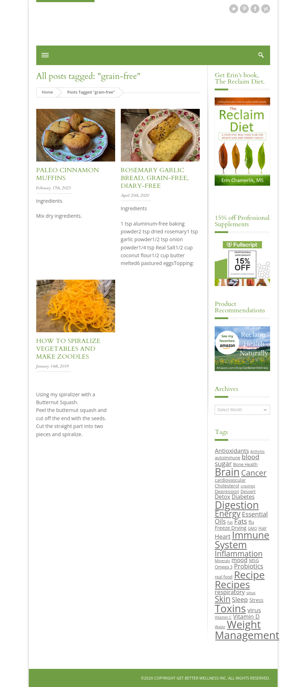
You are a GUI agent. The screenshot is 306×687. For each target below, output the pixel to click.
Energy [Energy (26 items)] (227, 513)
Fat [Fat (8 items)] (230, 522)
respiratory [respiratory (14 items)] (230, 592)
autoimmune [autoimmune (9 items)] (227, 457)
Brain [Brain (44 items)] (227, 472)
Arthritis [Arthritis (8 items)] (258, 451)
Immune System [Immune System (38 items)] (242, 539)
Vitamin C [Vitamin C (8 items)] (223, 617)
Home (47, 92)
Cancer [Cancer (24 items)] (253, 472)
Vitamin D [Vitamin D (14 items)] (246, 616)
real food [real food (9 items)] (223, 577)
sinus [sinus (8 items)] (251, 592)
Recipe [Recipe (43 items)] (249, 574)
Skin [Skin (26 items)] (222, 598)
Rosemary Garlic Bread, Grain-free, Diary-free (155, 178)
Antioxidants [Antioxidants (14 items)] (232, 450)
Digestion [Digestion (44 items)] (237, 505)
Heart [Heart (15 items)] (222, 536)
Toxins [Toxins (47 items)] (230, 608)
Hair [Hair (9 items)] (262, 528)
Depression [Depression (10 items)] (227, 491)
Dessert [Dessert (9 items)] (248, 491)
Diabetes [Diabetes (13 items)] (243, 497)
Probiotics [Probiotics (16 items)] (248, 566)
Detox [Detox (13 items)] (222, 497)
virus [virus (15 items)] (254, 610)
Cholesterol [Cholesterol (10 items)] (227, 485)
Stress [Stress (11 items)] (256, 600)
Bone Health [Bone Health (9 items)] (245, 464)
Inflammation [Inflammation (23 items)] (239, 553)
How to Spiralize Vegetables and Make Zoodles (68, 349)
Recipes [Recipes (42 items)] (232, 584)
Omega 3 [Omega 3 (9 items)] (223, 567)
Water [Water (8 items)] (220, 626)
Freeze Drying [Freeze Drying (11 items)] (230, 527)
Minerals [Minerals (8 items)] (222, 560)
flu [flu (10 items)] (251, 522)
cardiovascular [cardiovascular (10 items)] (230, 480)
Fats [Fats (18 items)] (240, 521)
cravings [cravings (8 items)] (248, 485)
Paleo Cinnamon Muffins (67, 174)
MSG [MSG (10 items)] (254, 560)
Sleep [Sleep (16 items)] (240, 599)
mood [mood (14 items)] (239, 560)
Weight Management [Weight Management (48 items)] (247, 629)
